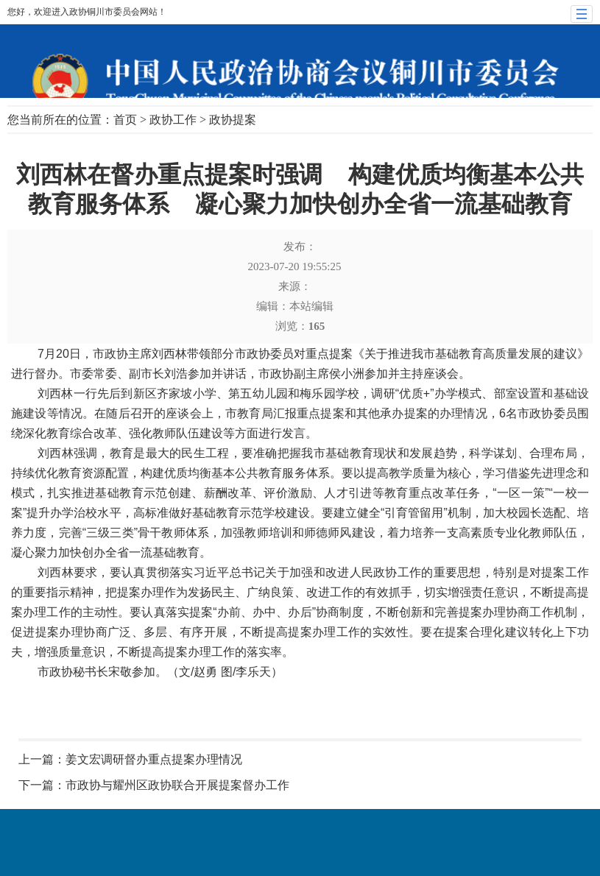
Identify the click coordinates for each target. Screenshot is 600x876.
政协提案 (232, 119)
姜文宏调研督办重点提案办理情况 (154, 759)
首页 (125, 119)
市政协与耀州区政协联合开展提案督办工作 (177, 785)
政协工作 (173, 119)
